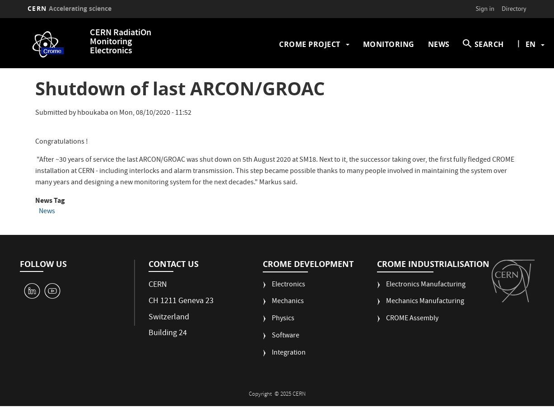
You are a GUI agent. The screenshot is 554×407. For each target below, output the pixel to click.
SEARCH (489, 44)
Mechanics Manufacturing (425, 302)
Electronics (288, 285)
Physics (283, 319)
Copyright (261, 394)
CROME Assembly (412, 319)
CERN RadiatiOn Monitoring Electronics (120, 42)
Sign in (484, 9)
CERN (70, 8)
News (439, 44)
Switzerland (169, 318)
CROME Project (309, 44)
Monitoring (388, 44)
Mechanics (288, 302)
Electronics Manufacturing (426, 285)
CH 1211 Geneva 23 (181, 301)
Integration (289, 353)
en (530, 44)
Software (285, 336)
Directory (514, 9)
